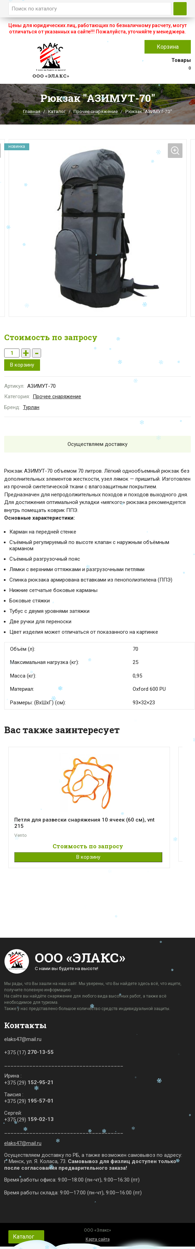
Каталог (56, 111)
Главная (31, 111)
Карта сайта (98, 1239)
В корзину (22, 365)
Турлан (31, 407)
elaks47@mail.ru (22, 1143)
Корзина (168, 46)
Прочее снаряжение (95, 111)
